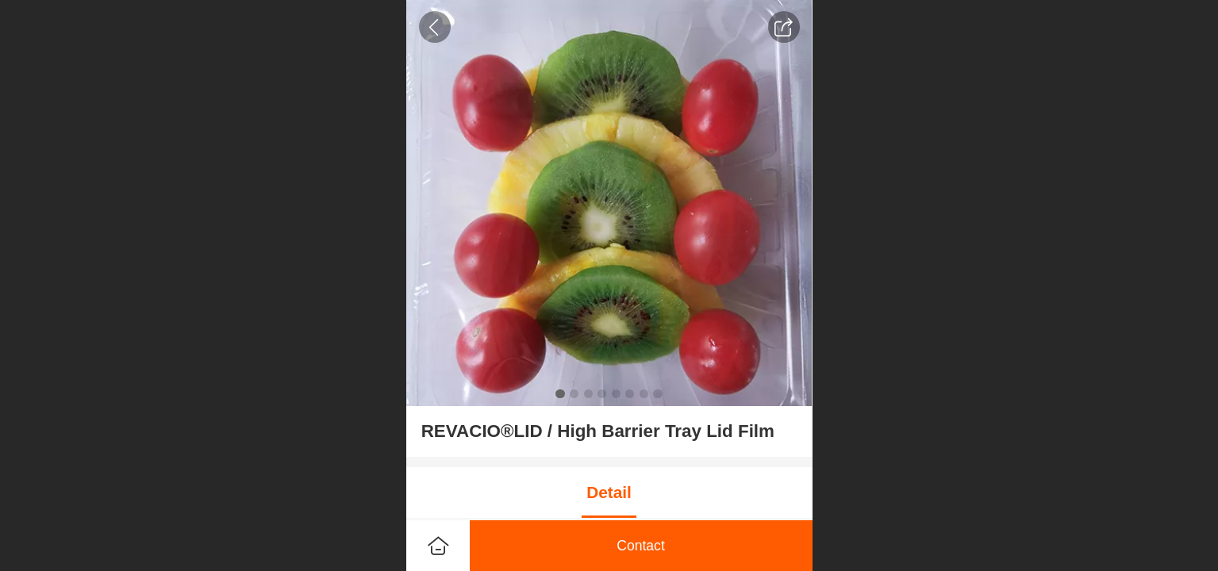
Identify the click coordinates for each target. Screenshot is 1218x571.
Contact (641, 546)
